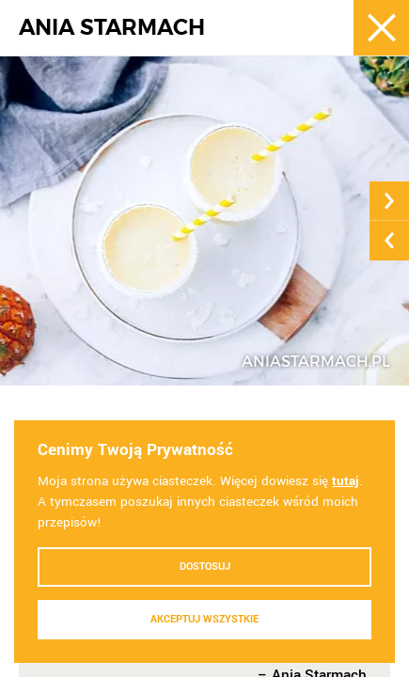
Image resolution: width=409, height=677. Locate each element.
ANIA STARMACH (112, 27)
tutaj (345, 481)
